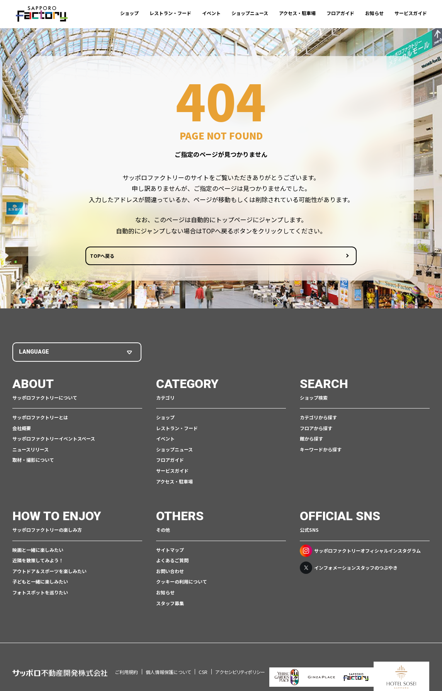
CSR (203, 662)
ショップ (129, 13)
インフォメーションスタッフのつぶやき (349, 569)
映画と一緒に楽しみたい (37, 551)
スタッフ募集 (170, 604)
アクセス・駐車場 (297, 13)
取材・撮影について (33, 461)
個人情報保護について (168, 662)
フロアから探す (316, 429)
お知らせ (374, 13)
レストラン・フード (170, 13)
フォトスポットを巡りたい (40, 594)
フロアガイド (340, 13)
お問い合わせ (170, 572)
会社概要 (21, 429)
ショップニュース (249, 13)
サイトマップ (170, 551)
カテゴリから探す (318, 418)
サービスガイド (410, 13)
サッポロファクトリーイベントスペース (53, 440)
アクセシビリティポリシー (240, 662)
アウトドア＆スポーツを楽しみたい (49, 572)
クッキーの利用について (181, 583)
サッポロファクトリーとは (40, 418)
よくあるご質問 (172, 561)
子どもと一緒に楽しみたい (40, 583)
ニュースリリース (30, 451)
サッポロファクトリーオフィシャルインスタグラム (360, 552)
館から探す (311, 440)
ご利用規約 (126, 662)
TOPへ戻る (191, 258)
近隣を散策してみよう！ (37, 561)
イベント (211, 13)
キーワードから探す (321, 451)
